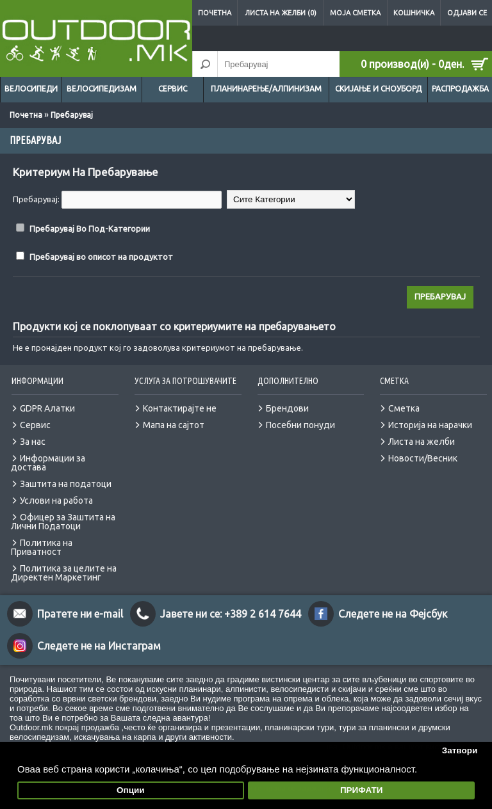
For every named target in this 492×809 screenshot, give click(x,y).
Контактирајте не (180, 408)
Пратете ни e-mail (80, 614)
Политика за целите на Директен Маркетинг (64, 572)
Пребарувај (72, 115)
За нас (32, 442)
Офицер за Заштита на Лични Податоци (63, 521)
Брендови (287, 408)
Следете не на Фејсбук (392, 614)
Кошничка (413, 13)
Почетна (214, 13)
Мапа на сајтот (173, 425)
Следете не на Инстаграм (99, 646)
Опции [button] (131, 790)
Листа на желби (421, 442)
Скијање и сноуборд (378, 88)
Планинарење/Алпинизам (266, 88)
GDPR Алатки (47, 408)
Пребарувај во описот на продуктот (101, 256)
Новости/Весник (422, 458)
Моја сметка (355, 13)
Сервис (172, 88)
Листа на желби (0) (280, 13)
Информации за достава (48, 462)
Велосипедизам (101, 88)
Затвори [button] (460, 750)
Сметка (404, 408)
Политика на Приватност (41, 547)
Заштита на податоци (65, 484)
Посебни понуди (300, 425)
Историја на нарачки (430, 425)
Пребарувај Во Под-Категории (89, 228)
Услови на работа (56, 500)
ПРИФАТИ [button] (361, 790)
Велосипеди (31, 88)
